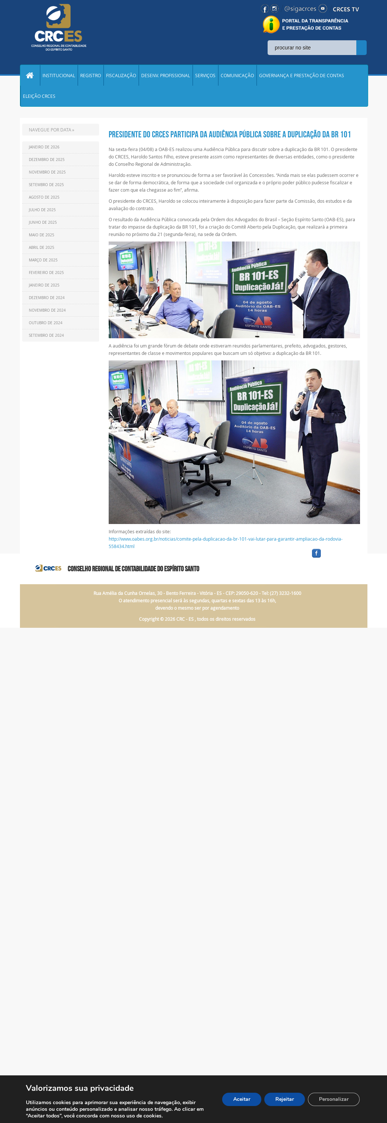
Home (30, 75)
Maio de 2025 (41, 235)
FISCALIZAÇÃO (121, 75)
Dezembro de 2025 (47, 159)
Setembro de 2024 (46, 335)
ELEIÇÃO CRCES (39, 96)
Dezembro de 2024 (47, 297)
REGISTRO (90, 75)
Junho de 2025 (43, 222)
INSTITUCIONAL (59, 75)
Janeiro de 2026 (44, 147)
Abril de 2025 (41, 247)
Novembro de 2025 (47, 172)
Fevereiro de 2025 (46, 272)
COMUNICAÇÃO (237, 75)
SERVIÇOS (205, 75)
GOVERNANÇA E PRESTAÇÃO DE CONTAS (301, 75)
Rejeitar (284, 1099)
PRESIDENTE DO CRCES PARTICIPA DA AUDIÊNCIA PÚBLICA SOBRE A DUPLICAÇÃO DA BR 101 (230, 134)
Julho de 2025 (42, 210)
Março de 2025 (43, 260)
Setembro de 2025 (46, 184)
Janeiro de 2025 (44, 285)
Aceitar (241, 1099)
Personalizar (334, 1099)
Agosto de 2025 (44, 197)
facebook (334, 558)
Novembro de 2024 (47, 310)
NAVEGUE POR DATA (50, 130)
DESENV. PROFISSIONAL (165, 75)
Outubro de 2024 (45, 323)
